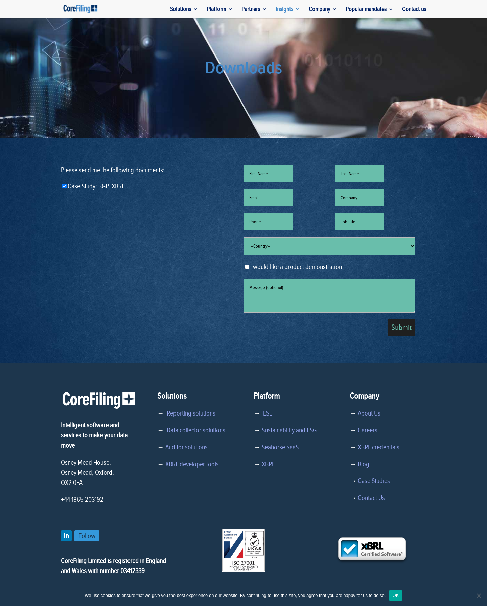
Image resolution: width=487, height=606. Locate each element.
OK (395, 595)
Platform (216, 10)
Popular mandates (366, 10)
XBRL (268, 464)
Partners (250, 10)
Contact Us (371, 498)
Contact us (414, 10)
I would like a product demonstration (293, 267)
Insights (284, 10)
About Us (369, 413)
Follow (86, 536)
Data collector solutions (194, 430)
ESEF (267, 413)
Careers (367, 430)
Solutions (180, 10)
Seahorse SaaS (280, 447)
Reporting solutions (191, 413)
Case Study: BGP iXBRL (93, 186)
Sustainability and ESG (289, 430)
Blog (363, 464)
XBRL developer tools (192, 464)
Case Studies (374, 481)
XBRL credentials (378, 447)
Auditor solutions (186, 447)
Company (319, 10)
